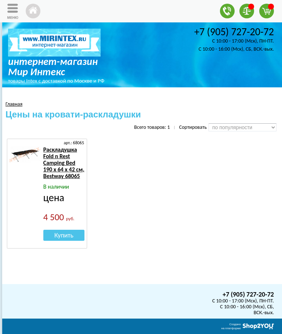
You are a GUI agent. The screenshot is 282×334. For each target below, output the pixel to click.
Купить (63, 235)
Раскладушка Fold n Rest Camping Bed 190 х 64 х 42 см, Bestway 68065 (63, 162)
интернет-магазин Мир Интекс (53, 66)
